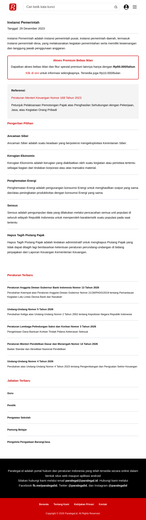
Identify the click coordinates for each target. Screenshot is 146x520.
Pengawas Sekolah (19, 417)
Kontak (103, 504)
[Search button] (116, 7)
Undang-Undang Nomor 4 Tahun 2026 (30, 361)
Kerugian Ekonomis (21, 155)
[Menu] (135, 7)
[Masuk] (126, 7)
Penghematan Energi (21, 180)
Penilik (11, 405)
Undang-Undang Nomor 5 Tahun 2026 (30, 309)
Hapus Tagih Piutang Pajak (25, 235)
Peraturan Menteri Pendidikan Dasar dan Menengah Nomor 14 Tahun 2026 (52, 343)
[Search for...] (67, 7)
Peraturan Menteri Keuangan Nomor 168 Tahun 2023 (46, 97)
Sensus (12, 205)
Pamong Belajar (17, 429)
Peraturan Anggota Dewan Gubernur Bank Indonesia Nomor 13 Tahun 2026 (53, 287)
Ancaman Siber (17, 136)
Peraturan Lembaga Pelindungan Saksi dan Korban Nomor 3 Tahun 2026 (51, 326)
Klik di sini (32, 73)
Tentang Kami (61, 504)
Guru (10, 393)
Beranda (44, 504)
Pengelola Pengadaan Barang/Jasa (28, 441)
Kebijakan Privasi (84, 504)
